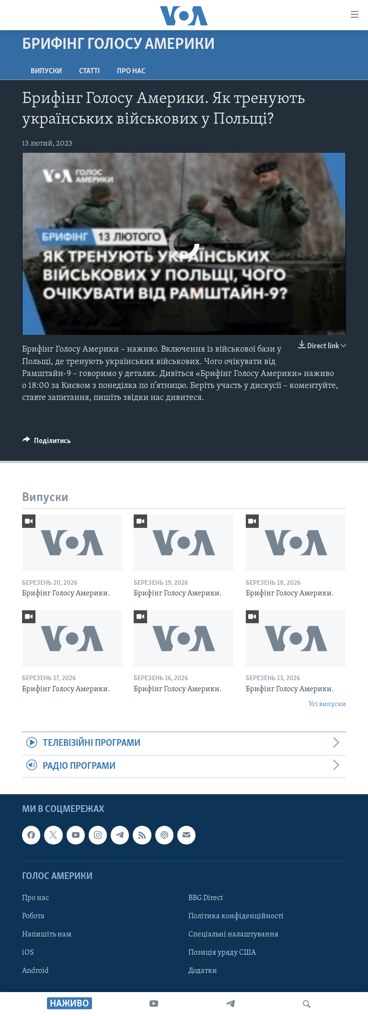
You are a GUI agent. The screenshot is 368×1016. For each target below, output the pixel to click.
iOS (28, 953)
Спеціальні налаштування (233, 934)
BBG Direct (205, 898)
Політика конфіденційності (236, 916)
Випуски (46, 71)
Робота (33, 916)
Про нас (131, 71)
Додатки (202, 971)
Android (35, 971)
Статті (89, 71)
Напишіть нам (46, 934)
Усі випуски (327, 704)
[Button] (47, 443)
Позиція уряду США (222, 953)
